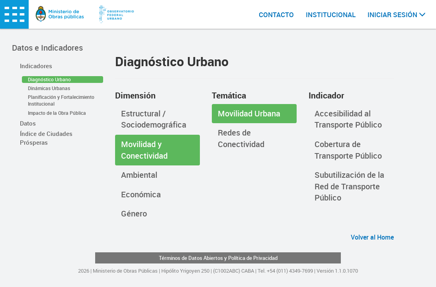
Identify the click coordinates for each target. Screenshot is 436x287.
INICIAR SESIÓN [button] (397, 14)
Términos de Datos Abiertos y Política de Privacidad (218, 257)
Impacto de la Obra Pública (57, 113)
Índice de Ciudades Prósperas (46, 138)
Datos (28, 123)
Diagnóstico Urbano (49, 79)
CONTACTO (276, 14)
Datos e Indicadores (47, 47)
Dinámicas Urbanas (49, 88)
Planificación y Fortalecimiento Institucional (61, 100)
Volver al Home (372, 237)
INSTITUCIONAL (331, 14)
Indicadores (36, 66)
